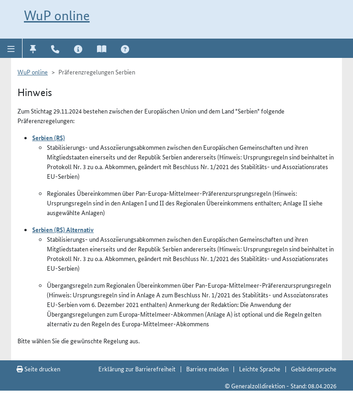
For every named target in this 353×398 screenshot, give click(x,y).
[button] (11, 48)
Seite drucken (38, 368)
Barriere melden (207, 368)
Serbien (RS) (48, 137)
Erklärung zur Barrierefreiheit (137, 368)
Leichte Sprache (259, 368)
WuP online (57, 15)
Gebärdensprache (313, 368)
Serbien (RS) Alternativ (63, 229)
